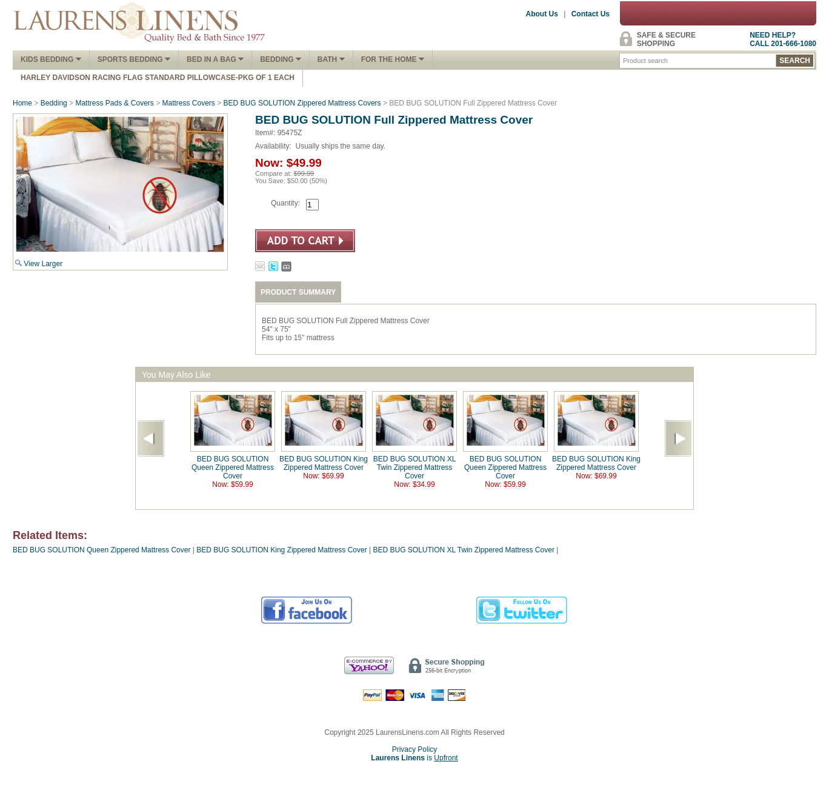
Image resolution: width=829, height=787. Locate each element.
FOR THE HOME (392, 59)
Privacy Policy (415, 749)
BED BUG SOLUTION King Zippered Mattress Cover (323, 463)
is (414, 758)
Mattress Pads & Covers (114, 103)
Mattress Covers (188, 103)
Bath (331, 59)
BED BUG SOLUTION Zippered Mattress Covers (302, 103)
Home (22, 103)
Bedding (280, 59)
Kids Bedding (51, 59)
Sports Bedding (134, 59)
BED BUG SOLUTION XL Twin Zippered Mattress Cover (414, 467)
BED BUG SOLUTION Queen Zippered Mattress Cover (232, 467)
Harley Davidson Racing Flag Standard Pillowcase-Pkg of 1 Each (158, 77)
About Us (542, 14)
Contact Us (590, 14)
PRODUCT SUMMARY (298, 292)
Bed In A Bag (215, 59)
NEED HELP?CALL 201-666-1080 (783, 39)
